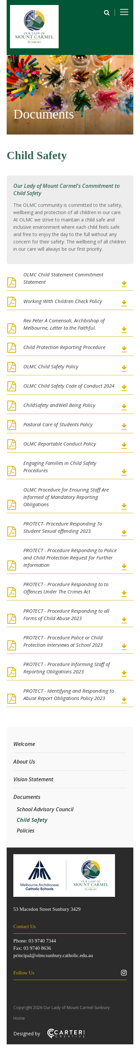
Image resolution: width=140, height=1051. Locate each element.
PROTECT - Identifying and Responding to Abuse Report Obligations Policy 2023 (68, 694)
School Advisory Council (45, 809)
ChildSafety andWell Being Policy (59, 405)
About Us (24, 761)
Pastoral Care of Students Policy (58, 424)
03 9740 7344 (42, 940)
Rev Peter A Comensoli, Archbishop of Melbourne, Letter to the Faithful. (64, 324)
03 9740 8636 (37, 948)
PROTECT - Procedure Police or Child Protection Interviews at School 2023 (63, 641)
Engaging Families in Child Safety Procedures (59, 467)
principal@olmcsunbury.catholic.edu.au (53, 955)
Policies (25, 830)
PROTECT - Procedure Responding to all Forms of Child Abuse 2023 (66, 614)
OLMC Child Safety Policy (50, 366)
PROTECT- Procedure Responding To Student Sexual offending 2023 (62, 527)
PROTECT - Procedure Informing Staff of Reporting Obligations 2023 (66, 668)
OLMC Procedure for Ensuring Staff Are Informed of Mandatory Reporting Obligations (66, 497)
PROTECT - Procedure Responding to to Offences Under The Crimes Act (65, 588)
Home (19, 1018)
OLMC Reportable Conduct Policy (59, 443)
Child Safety (32, 820)
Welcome (24, 744)
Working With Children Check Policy (62, 301)
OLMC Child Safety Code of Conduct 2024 (68, 385)
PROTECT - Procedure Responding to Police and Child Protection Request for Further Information (70, 557)
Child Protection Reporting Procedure (64, 347)
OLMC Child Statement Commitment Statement (63, 278)
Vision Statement (33, 779)
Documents (26, 797)
